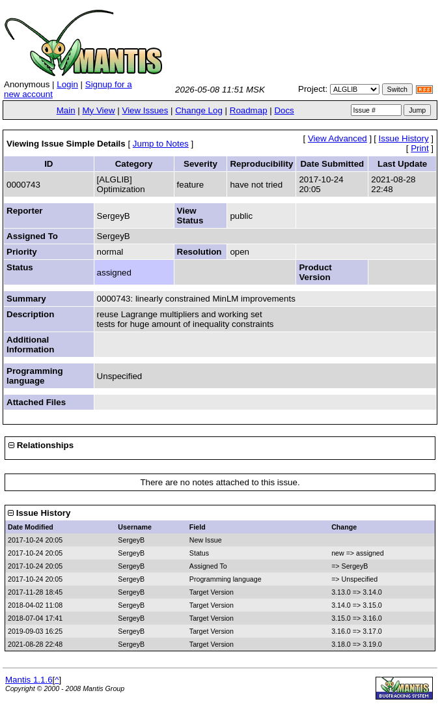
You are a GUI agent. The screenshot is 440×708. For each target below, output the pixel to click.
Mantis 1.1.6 (29, 680)
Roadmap (249, 110)
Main (66, 110)
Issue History (404, 138)
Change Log (199, 110)
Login (67, 84)
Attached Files (36, 402)
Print (419, 148)
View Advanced (337, 138)
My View (98, 110)
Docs (284, 110)
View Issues (145, 110)
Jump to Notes (161, 144)
